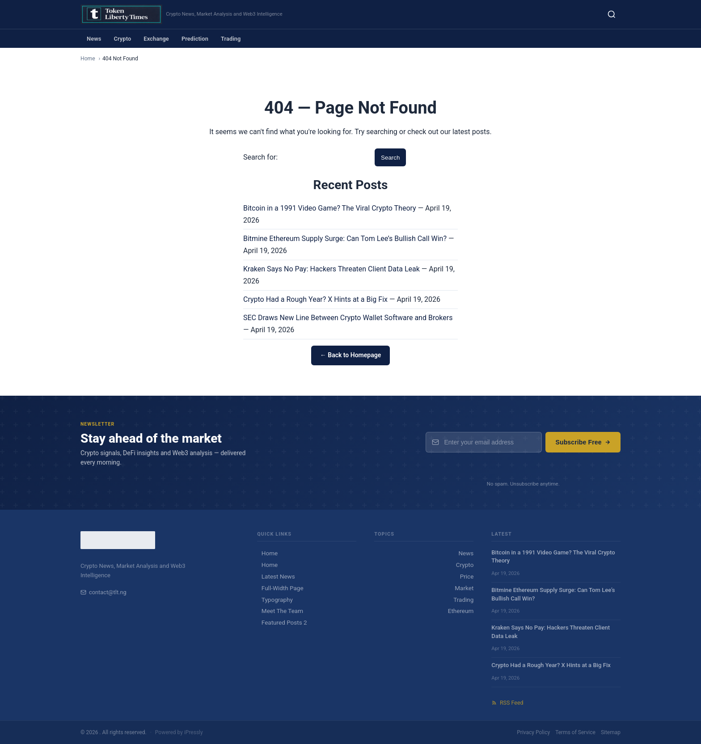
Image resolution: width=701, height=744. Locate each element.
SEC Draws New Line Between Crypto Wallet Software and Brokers (347, 317)
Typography (277, 599)
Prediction (195, 38)
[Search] (612, 14)
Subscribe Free (583, 442)
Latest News (278, 576)
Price (467, 576)
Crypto (122, 38)
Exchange (156, 38)
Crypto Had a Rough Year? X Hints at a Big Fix (315, 299)
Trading (231, 38)
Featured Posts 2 (284, 622)
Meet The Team (282, 610)
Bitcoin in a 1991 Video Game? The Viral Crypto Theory (329, 208)
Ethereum (461, 610)
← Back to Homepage (350, 355)
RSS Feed (507, 702)
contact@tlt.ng (103, 592)
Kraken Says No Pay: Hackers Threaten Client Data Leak (331, 269)
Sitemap (611, 732)
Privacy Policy (533, 732)
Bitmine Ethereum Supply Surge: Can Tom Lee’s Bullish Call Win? (345, 238)
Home (87, 58)
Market (464, 588)
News (94, 38)
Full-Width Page (283, 588)
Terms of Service (575, 732)
